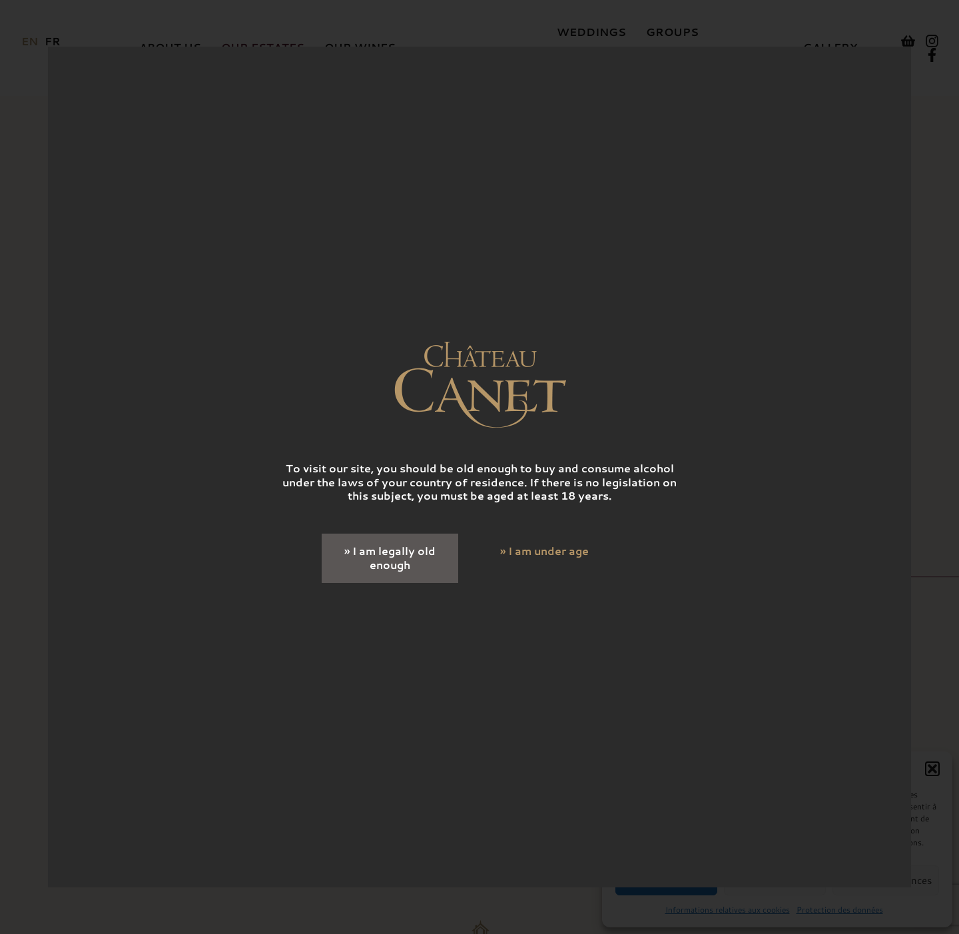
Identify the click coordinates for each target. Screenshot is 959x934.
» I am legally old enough (390, 557)
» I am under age (544, 550)
